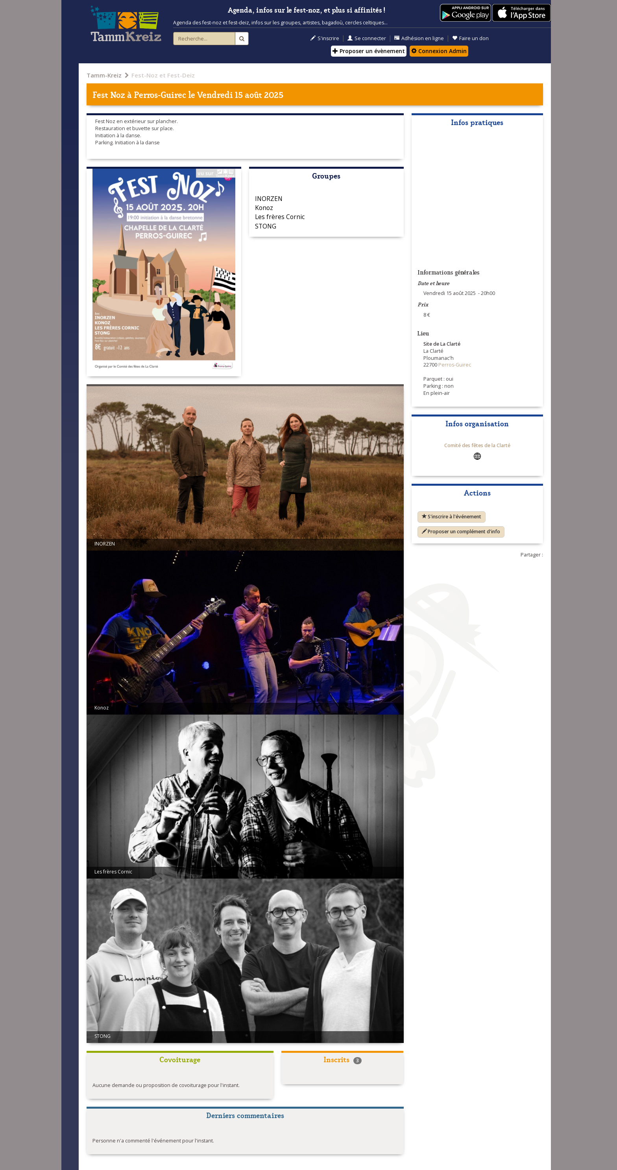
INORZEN (269, 198)
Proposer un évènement (369, 51)
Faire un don (470, 38)
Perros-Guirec (160, 94)
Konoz (264, 207)
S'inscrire (324, 38)
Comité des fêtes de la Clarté (477, 445)
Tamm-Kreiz (104, 75)
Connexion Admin (439, 51)
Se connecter (366, 38)
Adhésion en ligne (419, 38)
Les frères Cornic (280, 216)
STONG (265, 226)
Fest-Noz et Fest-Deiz (163, 75)
